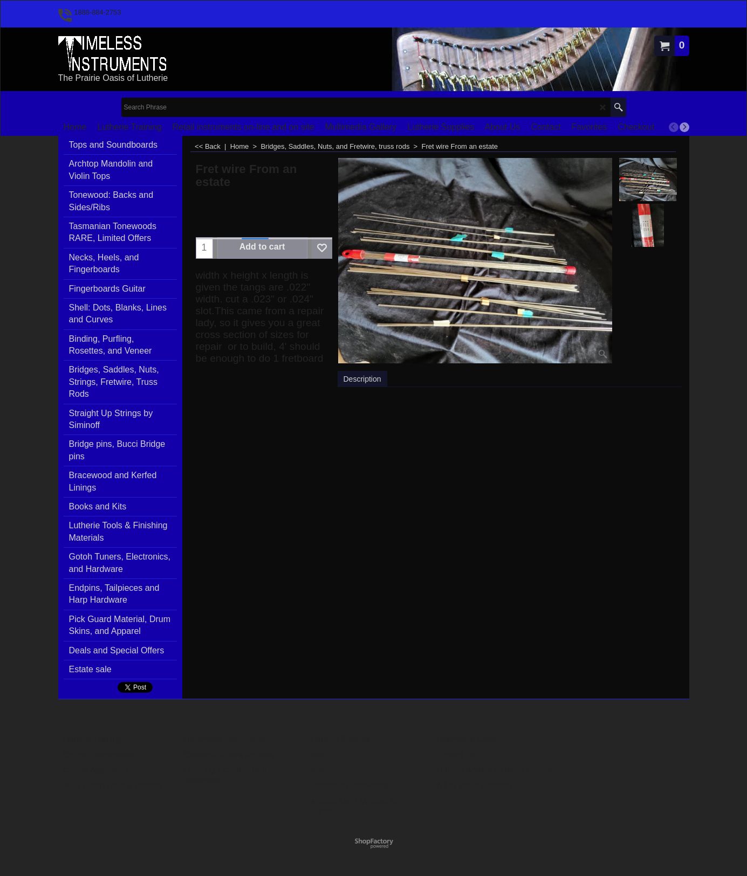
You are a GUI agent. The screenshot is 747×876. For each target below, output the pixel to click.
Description (362, 379)
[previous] (674, 127)
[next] (684, 127)
